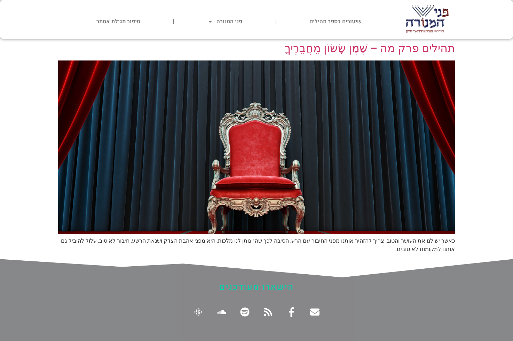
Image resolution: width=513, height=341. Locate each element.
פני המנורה (224, 21)
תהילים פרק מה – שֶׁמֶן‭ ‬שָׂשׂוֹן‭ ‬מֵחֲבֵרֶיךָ (370, 48)
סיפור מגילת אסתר (118, 21)
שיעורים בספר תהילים (335, 21)
